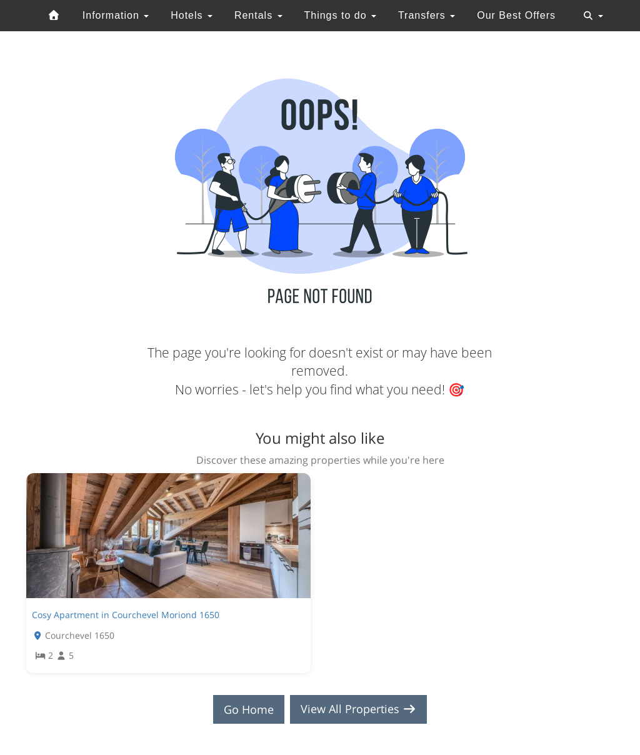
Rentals (258, 15)
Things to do (340, 15)
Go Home (249, 709)
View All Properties (359, 709)
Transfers (426, 15)
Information (115, 15)
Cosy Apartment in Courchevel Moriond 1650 (125, 615)
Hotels (191, 15)
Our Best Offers (516, 15)
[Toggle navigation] (593, 15)
